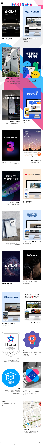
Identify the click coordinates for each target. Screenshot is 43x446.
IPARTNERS (21, 4)
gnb (2, 3)
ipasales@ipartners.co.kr (8, 403)
